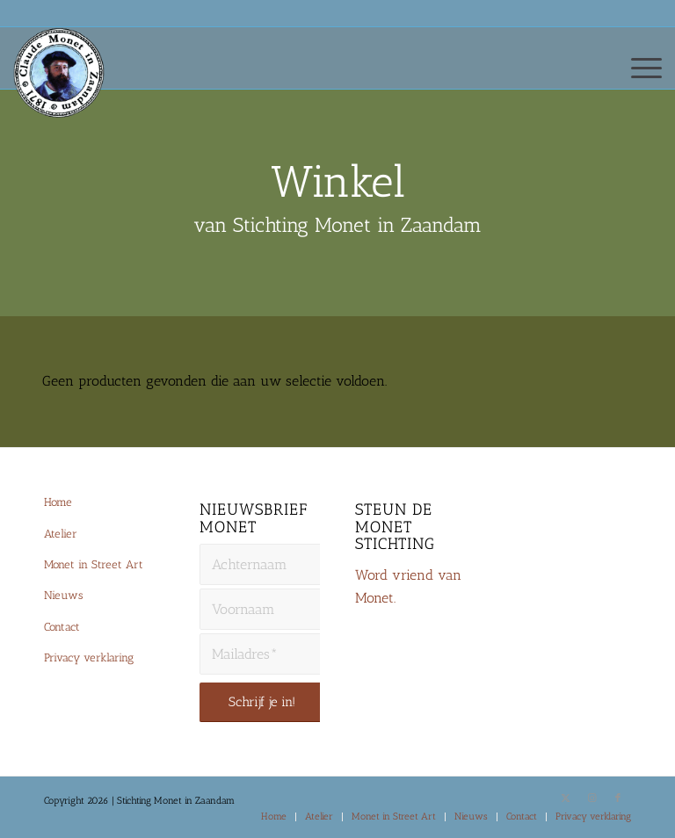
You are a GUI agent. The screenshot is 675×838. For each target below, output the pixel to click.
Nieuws (63, 595)
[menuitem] (637, 66)
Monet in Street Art (93, 564)
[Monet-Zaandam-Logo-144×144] (66, 93)
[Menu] (637, 66)
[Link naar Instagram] (591, 798)
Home (58, 502)
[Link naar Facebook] (618, 798)
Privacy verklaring (89, 657)
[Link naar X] (565, 798)
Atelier (60, 533)
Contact (62, 626)
